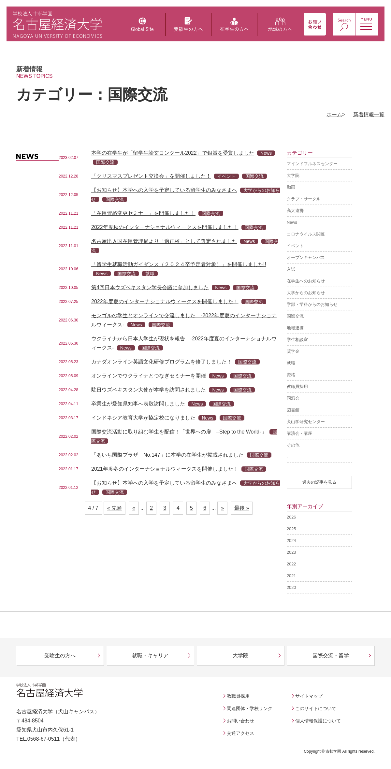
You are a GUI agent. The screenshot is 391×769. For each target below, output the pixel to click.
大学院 (293, 175)
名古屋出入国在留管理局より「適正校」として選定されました (164, 241)
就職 (291, 363)
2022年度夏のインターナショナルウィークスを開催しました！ (165, 301)
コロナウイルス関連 (306, 234)
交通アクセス (240, 733)
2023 (291, 552)
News (292, 222)
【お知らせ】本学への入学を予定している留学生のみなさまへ (164, 190)
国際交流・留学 (330, 655)
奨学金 (293, 351)
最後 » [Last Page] (241, 508)
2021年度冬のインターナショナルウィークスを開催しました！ (165, 469)
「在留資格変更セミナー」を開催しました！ (143, 213)
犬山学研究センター (306, 421)
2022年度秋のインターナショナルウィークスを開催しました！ (165, 227)
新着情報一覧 (368, 114)
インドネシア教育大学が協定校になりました (143, 417)
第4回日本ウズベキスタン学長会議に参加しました (150, 287)
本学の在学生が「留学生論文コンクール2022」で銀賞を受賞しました (172, 153)
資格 (291, 374)
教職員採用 (297, 386)
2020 (291, 587)
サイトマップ (309, 696)
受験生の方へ (60, 655)
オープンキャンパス (306, 257)
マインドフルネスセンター (312, 163)
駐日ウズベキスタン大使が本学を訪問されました (148, 389)
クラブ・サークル (304, 198)
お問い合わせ (240, 720)
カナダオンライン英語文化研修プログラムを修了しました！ (161, 361)
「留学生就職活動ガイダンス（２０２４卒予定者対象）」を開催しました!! (178, 264)
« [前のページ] (133, 508)
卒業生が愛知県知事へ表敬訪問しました (138, 403)
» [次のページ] (222, 508)
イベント (295, 245)
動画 (291, 187)
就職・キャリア (150, 655)
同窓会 (293, 398)
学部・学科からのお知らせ (312, 304)
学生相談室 (297, 339)
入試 (291, 269)
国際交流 (295, 316)
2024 (291, 540)
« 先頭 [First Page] (114, 508)
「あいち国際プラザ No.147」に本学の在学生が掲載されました (167, 455)
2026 (291, 517)
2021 (291, 575)
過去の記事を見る (319, 482)
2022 (291, 564)
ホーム (334, 114)
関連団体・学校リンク (249, 708)
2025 (291, 528)
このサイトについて (315, 708)
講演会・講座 (299, 433)
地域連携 (295, 327)
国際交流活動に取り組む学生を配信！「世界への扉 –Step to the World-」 (179, 431)
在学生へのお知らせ (306, 280)
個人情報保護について (318, 720)
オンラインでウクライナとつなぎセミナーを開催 (148, 375)
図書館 (293, 409)
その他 (293, 445)
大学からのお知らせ (306, 292)
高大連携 (295, 210)
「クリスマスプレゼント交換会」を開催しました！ (151, 176)
